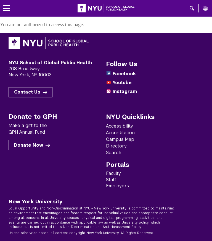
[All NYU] (205, 8)
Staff (111, 180)
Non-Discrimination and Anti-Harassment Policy (102, 227)
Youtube (122, 82)
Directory (116, 146)
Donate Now (28, 145)
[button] (192, 8)
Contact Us (27, 92)
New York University (35, 201)
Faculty (113, 173)
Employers (117, 186)
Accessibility (119, 126)
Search (113, 153)
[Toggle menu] (6, 8)
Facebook (124, 74)
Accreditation (120, 133)
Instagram (125, 91)
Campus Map (120, 139)
